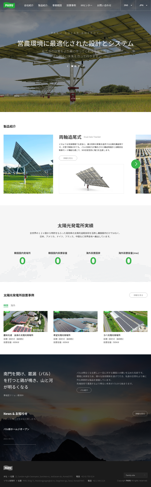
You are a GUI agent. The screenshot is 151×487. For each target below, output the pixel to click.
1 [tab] (72, 66)
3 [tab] (79, 66)
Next (135, 164)
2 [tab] (75, 66)
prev (67, 66)
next (83, 66)
